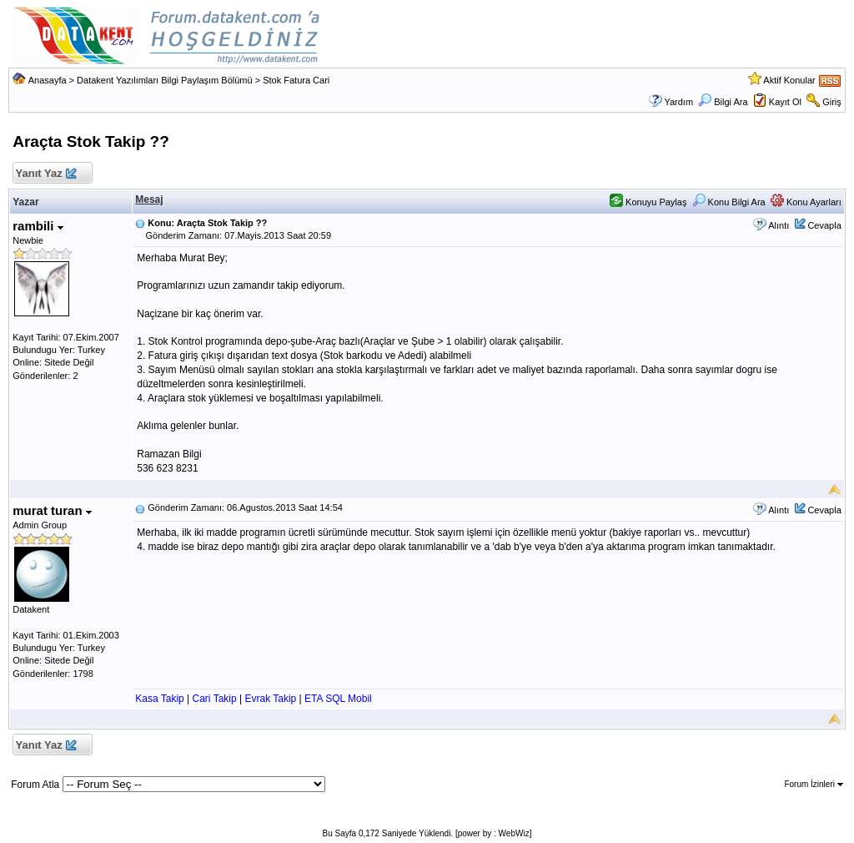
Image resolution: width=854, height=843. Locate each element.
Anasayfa (47, 80)
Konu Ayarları (806, 202)
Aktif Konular (789, 80)
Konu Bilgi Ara (729, 202)
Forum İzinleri (813, 784)
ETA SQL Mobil (338, 698)
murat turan (52, 510)
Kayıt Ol (785, 102)
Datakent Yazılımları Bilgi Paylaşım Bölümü (165, 80)
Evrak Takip (270, 698)
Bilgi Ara (722, 102)
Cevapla (824, 225)
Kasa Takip (159, 698)
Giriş (831, 102)
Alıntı (778, 225)
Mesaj (149, 199)
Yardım (678, 102)
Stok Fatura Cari (296, 80)
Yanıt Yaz (45, 174)
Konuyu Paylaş (648, 202)
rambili (38, 226)
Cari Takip (215, 698)
